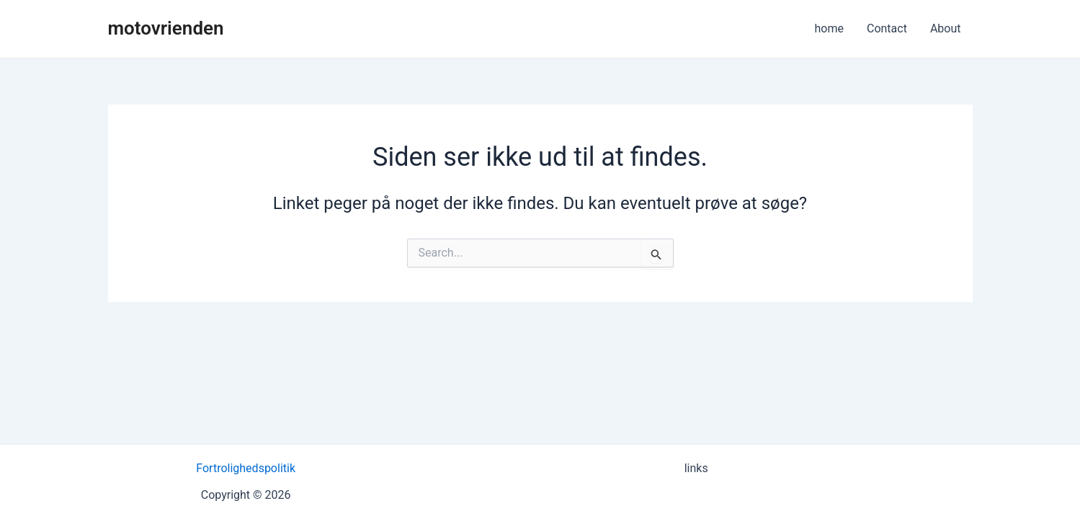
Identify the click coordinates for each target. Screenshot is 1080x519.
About (945, 28)
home (829, 28)
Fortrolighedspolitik (245, 468)
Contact (887, 28)
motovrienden (166, 28)
